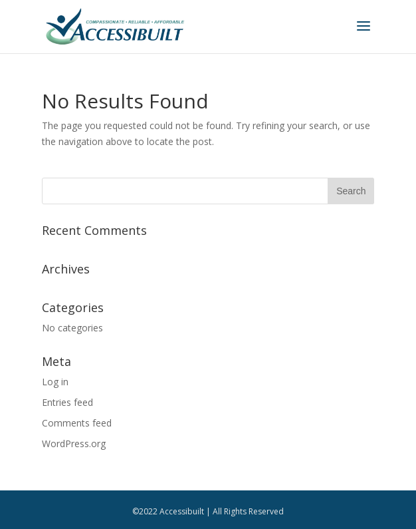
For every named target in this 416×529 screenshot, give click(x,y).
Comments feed (77, 423)
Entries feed (67, 402)
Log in (55, 381)
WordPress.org (74, 443)
